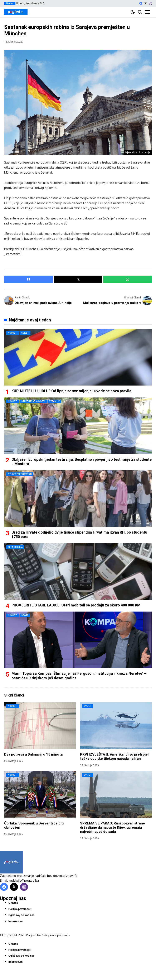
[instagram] (150, 3)
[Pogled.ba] (16, 12)
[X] (145, 3)
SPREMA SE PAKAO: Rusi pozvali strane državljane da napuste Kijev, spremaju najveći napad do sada (112, 827)
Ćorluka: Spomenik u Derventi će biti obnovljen (34, 825)
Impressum (15, 921)
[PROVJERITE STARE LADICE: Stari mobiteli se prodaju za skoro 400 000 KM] (78, 571)
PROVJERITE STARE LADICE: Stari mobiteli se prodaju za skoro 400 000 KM (76, 605)
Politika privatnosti (19, 909)
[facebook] (140, 3)
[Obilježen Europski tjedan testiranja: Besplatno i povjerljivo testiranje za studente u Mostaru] (78, 425)
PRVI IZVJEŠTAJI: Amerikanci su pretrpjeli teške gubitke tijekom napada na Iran (114, 756)
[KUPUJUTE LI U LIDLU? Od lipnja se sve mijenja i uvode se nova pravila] (78, 357)
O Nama (13, 902)
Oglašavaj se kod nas (21, 915)
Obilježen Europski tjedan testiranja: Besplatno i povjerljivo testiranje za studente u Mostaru (81, 461)
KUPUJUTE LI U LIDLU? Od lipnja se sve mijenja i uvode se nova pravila (71, 391)
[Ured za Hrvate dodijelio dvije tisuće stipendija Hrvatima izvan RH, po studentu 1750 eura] (78, 498)
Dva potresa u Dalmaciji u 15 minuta (33, 754)
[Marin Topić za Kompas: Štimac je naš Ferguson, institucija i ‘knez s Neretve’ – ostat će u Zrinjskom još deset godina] (78, 639)
